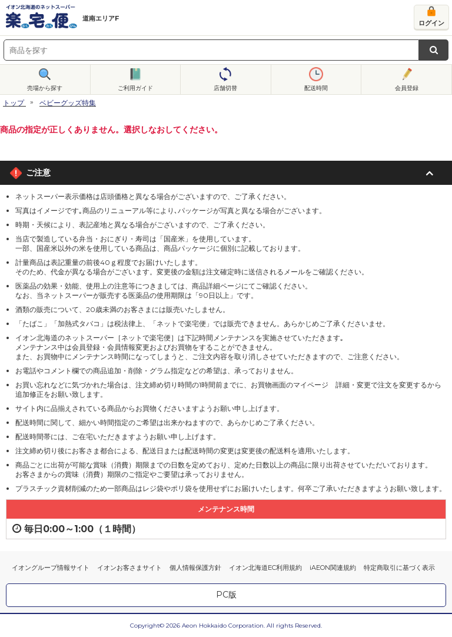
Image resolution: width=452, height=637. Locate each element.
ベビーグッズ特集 (67, 102)
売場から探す (44, 88)
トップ (13, 102)
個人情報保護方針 (195, 567)
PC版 (226, 594)
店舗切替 (225, 88)
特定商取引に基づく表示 (399, 567)
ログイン (431, 23)
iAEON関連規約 (333, 567)
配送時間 (316, 88)
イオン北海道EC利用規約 (265, 567)
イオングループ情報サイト (50, 567)
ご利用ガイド (135, 88)
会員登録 (406, 88)
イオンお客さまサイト (129, 567)
